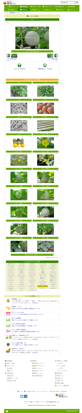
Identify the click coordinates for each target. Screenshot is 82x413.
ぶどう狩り (60, 368)
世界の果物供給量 (37, 375)
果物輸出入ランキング (38, 365)
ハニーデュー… (11, 280)
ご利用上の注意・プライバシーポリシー (36, 391)
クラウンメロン (32, 274)
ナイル (32, 278)
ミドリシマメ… (11, 286)
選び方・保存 (36, 6)
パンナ (42, 280)
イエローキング (32, 265)
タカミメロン (32, 276)
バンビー (22, 280)
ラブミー (32, 288)
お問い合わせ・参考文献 (58, 391)
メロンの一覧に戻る (19, 69)
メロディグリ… (32, 286)
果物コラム (36, 9)
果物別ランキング (37, 368)
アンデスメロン (11, 265)
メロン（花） (45, 134)
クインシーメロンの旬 (18, 312)
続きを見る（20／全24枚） (39, 254)
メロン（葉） (45, 238)
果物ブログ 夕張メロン (18, 348)
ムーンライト (22, 286)
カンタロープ (32, 270)
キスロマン (11, 272)
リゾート (43, 288)
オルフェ (43, 268)
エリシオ (11, 268)
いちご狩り (60, 363)
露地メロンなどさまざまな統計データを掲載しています (25, 320)
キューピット (32, 272)
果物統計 (71, 6)
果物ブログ (47, 9)
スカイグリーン (11, 276)
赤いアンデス (11, 263)
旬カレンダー (47, 6)
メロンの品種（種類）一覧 (19, 343)
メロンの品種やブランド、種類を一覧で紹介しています (25, 344)
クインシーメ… (21, 274)
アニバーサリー (42, 263)
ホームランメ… (53, 282)
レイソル (11, 290)
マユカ (32, 284)
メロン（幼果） (18, 238)
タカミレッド (43, 276)
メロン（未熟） (18, 169)
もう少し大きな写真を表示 (32, 51)
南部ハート (42, 278)
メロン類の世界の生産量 (18, 323)
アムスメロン (53, 263)
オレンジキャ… (53, 268)
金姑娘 (42, 272)
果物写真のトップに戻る (45, 69)
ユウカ (53, 286)
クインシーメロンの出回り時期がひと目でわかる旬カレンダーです (27, 314)
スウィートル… (53, 274)
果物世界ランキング (37, 373)
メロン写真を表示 (11, 59)
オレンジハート (11, 270)
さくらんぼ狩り (61, 365)
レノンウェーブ (32, 290)
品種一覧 (59, 9)
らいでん (22, 288)
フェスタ (22, 282)
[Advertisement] (32, 74)
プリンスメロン (42, 282)
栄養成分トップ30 (12, 378)
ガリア (53, 270)
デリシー (11, 278)
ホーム (12, 6)
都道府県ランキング (37, 370)
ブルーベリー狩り (62, 370)
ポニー (11, 284)
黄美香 (21, 272)
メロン (18, 13)
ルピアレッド (53, 288)
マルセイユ (53, 284)
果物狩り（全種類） (62, 361)
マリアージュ (43, 284)
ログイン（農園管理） (62, 385)
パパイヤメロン (32, 280)
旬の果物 (9, 368)
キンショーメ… (11, 274)
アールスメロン (21, 265)
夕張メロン (11, 288)
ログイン (71, 9)
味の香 (32, 263)
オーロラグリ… (21, 270)
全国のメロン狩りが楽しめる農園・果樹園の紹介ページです (26, 308)
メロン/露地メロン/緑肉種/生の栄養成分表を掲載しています (26, 331)
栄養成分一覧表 (11, 380)
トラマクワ (21, 278)
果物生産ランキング (37, 363)
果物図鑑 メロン (16, 299)
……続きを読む (34, 302)
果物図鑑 (23, 6)
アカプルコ (21, 263)
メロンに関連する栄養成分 (19, 329)
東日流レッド (53, 276)
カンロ (42, 270)
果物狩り (11, 9)
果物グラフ (10, 370)
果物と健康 (59, 383)
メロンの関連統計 (16, 318)
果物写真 (23, 9)
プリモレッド (32, 282)
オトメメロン (22, 268)
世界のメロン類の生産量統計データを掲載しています (24, 325)
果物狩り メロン (16, 306)
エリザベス (53, 265)
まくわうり (21, 284)
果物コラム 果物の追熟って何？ (20, 335)
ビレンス (11, 282)
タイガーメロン (21, 276)
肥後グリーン (53, 280)
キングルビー (53, 272)
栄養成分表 (59, 6)
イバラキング (43, 265)
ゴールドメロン (42, 274)
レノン (21, 290)
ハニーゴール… (53, 278)
